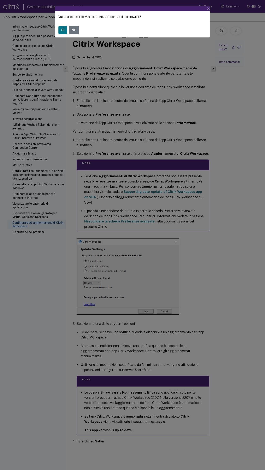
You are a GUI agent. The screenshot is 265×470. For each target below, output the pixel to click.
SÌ (62, 30)
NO (73, 30)
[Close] (208, 8)
